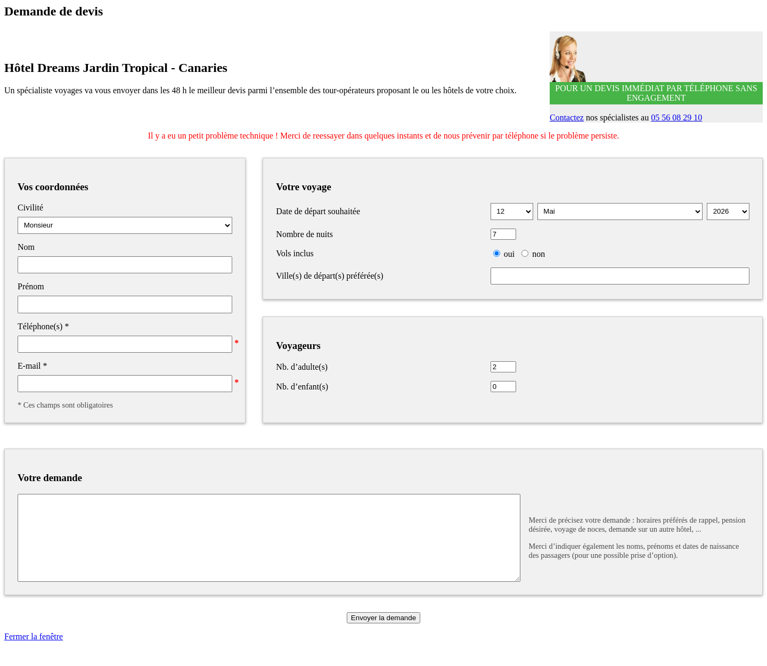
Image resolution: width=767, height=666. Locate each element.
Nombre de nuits (304, 234)
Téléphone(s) (43, 326)
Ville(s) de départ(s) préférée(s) (329, 275)
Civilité (30, 207)
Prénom (31, 286)
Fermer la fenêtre (33, 652)
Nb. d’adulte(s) (302, 366)
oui (509, 253)
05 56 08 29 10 (676, 117)
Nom (26, 246)
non (538, 253)
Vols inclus (294, 253)
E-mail (32, 365)
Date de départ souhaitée (318, 211)
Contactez (567, 117)
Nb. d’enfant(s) (302, 386)
